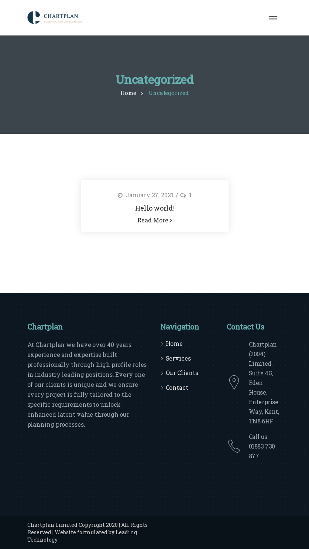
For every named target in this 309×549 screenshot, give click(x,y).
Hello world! (154, 208)
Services (178, 358)
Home (174, 343)
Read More (154, 220)
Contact (177, 387)
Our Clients (182, 372)
